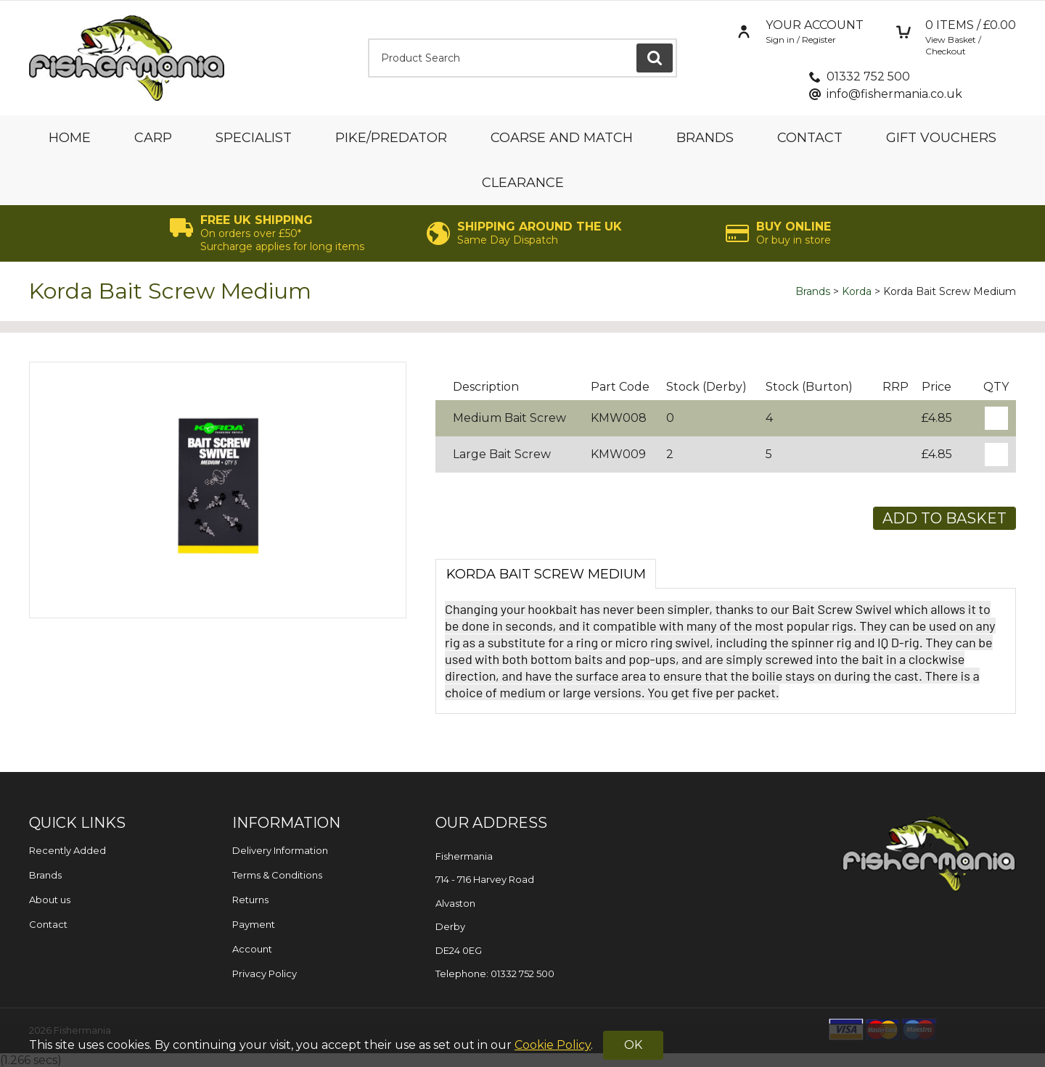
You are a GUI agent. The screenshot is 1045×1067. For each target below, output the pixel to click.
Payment (253, 924)
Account (252, 949)
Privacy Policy (264, 973)
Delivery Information (280, 850)
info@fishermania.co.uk (894, 94)
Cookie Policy (553, 1045)
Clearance (523, 183)
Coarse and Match (562, 138)
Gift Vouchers (941, 138)
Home (70, 138)
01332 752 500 (868, 76)
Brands (705, 138)
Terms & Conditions (277, 875)
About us (49, 899)
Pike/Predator (391, 138)
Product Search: (368, 38)
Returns (250, 899)
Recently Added (67, 850)
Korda (857, 291)
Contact (810, 138)
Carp (153, 138)
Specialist (254, 138)
